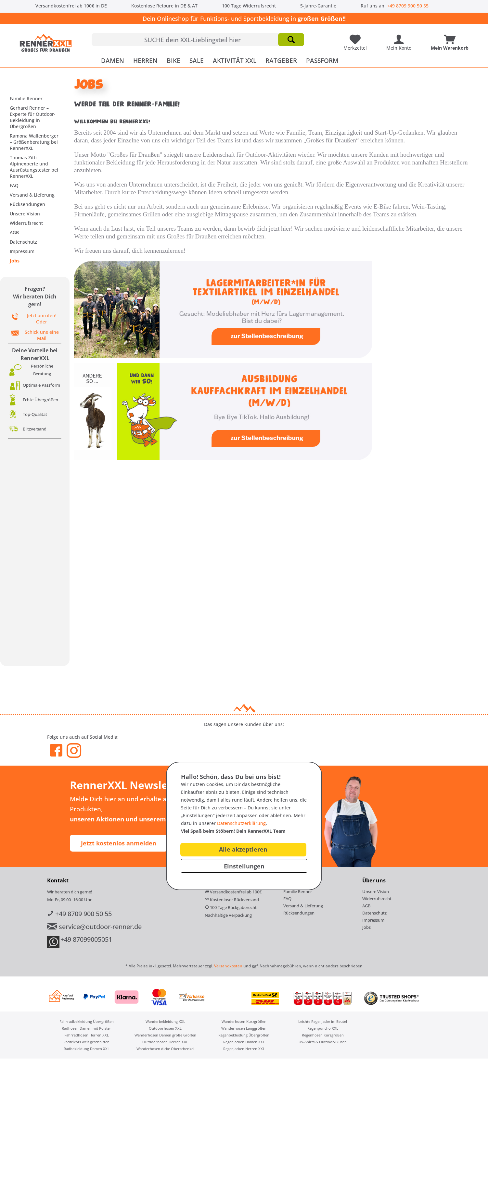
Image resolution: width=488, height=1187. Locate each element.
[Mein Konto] (400, 36)
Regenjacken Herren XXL (244, 1048)
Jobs (14, 261)
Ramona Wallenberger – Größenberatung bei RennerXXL (34, 142)
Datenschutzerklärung (241, 823)
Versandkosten (228, 966)
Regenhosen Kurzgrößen (323, 1035)
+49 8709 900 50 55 (408, 6)
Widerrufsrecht (26, 223)
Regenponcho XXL (322, 1028)
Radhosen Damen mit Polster (86, 1028)
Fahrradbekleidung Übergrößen (86, 1021)
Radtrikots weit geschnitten (86, 1041)
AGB (14, 232)
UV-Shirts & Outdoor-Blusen (323, 1041)
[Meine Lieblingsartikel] (356, 36)
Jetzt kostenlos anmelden (118, 843)
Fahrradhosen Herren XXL (86, 1035)
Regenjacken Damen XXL (244, 1041)
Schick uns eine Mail (42, 335)
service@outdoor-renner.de (94, 926)
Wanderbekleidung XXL (165, 1021)
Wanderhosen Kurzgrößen (244, 1021)
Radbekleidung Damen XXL (86, 1048)
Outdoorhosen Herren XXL (165, 1041)
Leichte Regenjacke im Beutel (322, 1021)
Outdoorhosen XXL (165, 1028)
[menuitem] (198, 39)
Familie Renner (26, 98)
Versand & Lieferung (32, 195)
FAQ (14, 185)
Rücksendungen (27, 204)
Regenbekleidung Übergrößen (243, 1035)
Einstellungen (244, 866)
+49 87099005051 (86, 939)
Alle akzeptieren (243, 849)
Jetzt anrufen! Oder (42, 318)
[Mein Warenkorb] (451, 36)
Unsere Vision (25, 214)
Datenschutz (23, 242)
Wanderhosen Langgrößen (243, 1028)
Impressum (22, 251)
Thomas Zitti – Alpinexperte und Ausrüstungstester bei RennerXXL (34, 166)
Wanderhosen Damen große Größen (165, 1035)
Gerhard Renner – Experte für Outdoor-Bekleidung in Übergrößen (33, 117)
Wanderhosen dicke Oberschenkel (165, 1048)
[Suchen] (291, 39)
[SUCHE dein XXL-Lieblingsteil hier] (198, 39)
